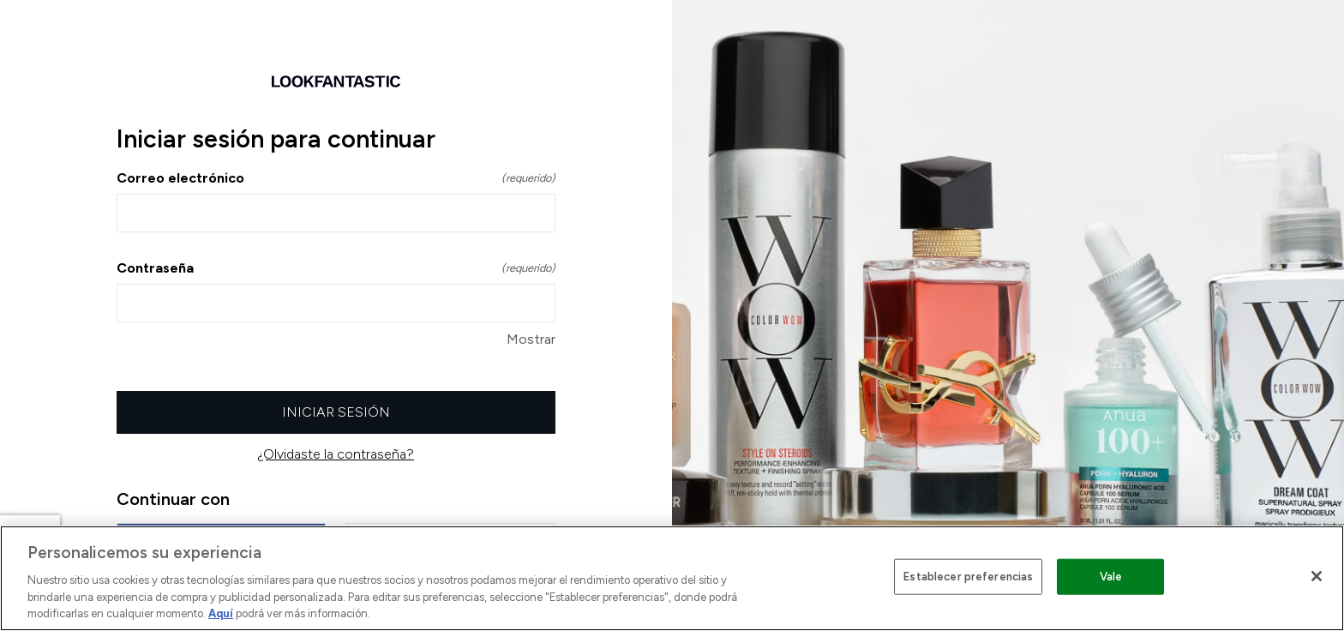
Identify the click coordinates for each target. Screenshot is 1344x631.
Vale (1111, 576)
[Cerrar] (1316, 576)
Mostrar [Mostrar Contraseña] (531, 339)
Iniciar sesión (336, 412)
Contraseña (336, 268)
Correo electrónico (336, 178)
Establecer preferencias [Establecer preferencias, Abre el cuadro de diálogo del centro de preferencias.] (968, 576)
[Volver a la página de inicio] (336, 81)
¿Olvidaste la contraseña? (336, 454)
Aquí (220, 613)
